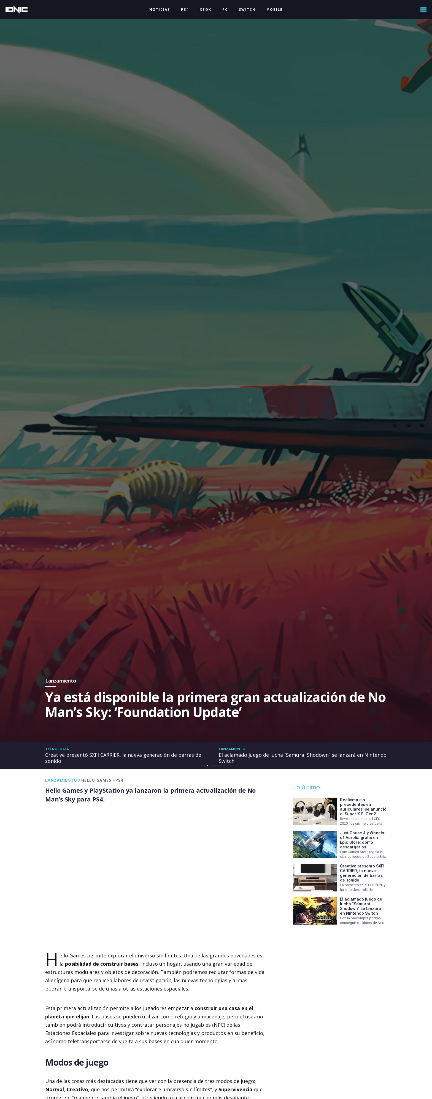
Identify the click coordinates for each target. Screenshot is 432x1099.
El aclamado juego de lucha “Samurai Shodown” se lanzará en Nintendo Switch (303, 758)
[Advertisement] (338, 951)
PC (225, 9)
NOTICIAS (159, 9)
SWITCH (247, 9)
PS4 (185, 9)
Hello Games (96, 780)
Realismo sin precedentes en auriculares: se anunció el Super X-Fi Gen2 (363, 806)
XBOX (205, 9)
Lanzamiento (232, 748)
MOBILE (274, 9)
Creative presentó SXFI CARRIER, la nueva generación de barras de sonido (123, 758)
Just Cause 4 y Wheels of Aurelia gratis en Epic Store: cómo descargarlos (362, 840)
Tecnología (57, 748)
